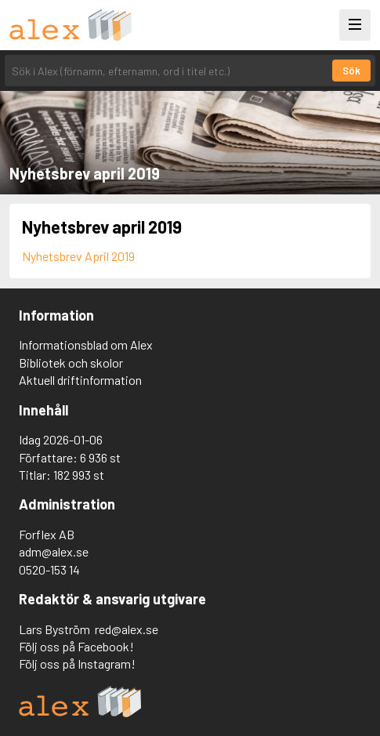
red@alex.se (126, 629)
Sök (351, 70)
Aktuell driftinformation (80, 379)
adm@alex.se (54, 551)
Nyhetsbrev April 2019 (78, 255)
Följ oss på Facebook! (76, 646)
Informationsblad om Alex (86, 344)
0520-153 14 (49, 569)
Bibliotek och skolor (71, 362)
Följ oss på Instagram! (77, 663)
